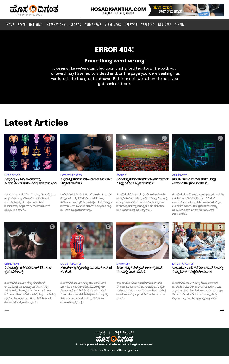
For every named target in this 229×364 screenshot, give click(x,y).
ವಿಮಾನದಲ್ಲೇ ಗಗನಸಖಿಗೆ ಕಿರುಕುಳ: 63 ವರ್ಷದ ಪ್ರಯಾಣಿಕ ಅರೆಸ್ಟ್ (27, 279)
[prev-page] (7, 318)
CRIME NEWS (180, 182)
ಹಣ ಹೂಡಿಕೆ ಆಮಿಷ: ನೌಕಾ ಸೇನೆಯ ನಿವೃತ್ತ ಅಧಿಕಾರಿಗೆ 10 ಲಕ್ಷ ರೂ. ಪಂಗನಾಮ (194, 189)
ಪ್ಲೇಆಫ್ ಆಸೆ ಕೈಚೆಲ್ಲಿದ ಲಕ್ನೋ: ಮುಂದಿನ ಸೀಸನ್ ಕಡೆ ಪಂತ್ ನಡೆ (86, 279)
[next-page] (222, 318)
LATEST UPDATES (72, 182)
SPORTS (122, 182)
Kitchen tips (124, 271)
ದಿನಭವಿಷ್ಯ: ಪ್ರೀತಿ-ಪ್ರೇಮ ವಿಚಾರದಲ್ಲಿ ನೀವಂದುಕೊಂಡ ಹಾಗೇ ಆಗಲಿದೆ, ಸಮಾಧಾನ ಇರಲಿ (30, 189)
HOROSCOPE (13, 182)
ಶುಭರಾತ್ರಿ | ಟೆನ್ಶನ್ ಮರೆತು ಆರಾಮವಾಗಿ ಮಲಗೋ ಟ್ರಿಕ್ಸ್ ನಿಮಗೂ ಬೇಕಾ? (86, 189)
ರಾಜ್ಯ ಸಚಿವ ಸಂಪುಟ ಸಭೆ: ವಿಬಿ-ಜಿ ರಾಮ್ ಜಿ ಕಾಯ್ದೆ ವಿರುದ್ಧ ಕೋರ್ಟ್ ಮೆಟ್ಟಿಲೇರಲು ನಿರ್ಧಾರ (197, 279)
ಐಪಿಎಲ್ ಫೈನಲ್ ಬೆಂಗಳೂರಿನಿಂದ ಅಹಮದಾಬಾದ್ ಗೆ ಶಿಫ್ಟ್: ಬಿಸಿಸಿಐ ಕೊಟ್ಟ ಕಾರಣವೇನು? (142, 189)
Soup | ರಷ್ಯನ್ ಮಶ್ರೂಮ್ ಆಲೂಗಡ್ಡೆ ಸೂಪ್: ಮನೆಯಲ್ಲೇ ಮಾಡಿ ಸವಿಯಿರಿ (139, 279)
